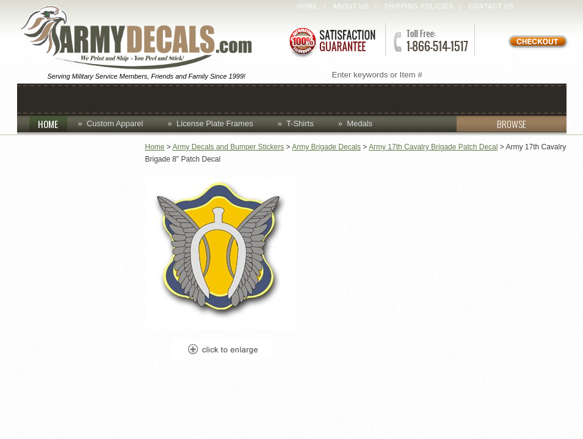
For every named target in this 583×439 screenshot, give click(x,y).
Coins (156, 98)
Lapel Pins (394, 98)
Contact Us (491, 6)
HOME (52, 124)
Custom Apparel (238, 98)
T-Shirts (300, 123)
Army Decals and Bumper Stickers (228, 147)
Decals (325, 98)
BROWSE (491, 124)
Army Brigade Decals (326, 147)
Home (307, 6)
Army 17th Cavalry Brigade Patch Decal (433, 147)
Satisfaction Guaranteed (331, 41)
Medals (359, 123)
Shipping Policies (419, 6)
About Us (351, 6)
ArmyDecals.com (142, 38)
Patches (466, 98)
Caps (106, 98)
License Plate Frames (214, 123)
